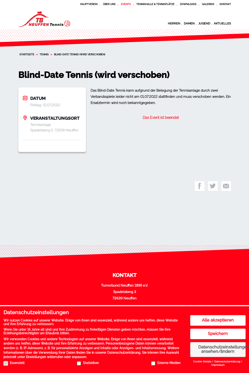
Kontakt (225, 4)
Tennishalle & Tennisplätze (155, 4)
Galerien (208, 4)
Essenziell (13, 361)
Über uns (109, 4)
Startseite (26, 54)
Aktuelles (222, 23)
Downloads (188, 4)
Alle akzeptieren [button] (218, 318)
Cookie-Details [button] (202, 360)
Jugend (204, 23)
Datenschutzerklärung (123, 351)
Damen (189, 23)
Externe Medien (165, 361)
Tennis (44, 54)
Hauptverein (88, 4)
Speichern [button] (218, 332)
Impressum (218, 363)
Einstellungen (36, 355)
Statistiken (88, 361)
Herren (174, 23)
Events (126, 4)
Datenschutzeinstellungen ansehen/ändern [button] (222, 347)
